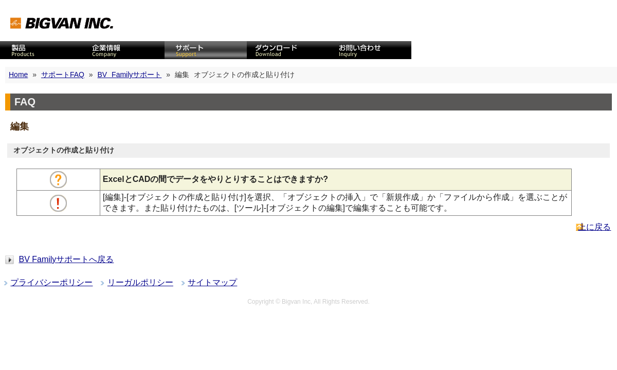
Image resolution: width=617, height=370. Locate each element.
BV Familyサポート (130, 74)
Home (18, 74)
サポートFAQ (62, 74)
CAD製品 (41, 50)
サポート (206, 50)
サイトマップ (212, 282)
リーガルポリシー (140, 282)
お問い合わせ (370, 50)
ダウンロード (288, 50)
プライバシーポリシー (51, 282)
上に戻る (594, 227)
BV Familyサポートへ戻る (66, 259)
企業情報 (123, 50)
